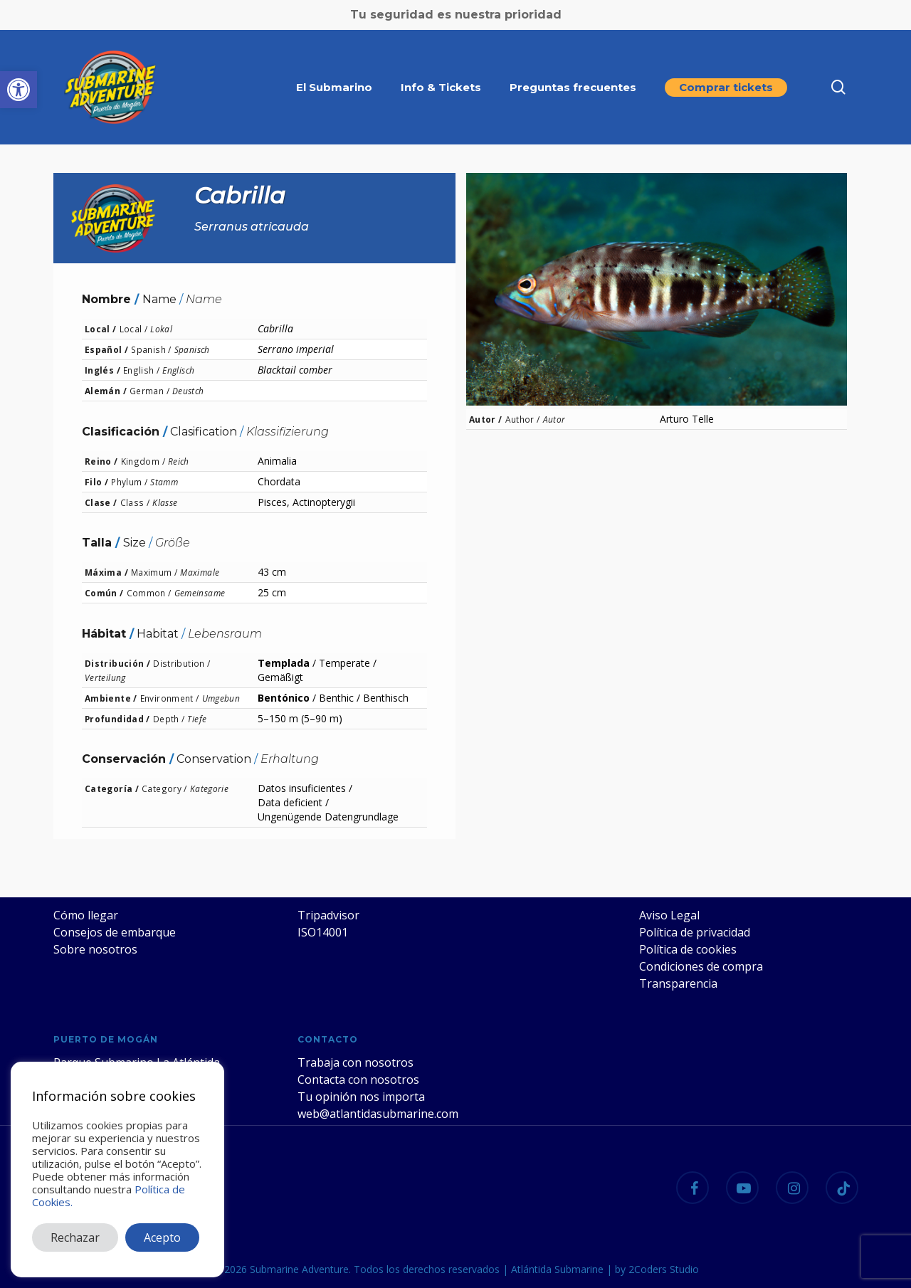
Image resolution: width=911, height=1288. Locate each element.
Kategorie (209, 788)
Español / (106, 349)
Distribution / (181, 663)
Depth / (169, 718)
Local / (101, 328)
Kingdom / (143, 461)
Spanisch (192, 349)
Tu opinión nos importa (361, 1096)
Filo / (96, 481)
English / (141, 370)
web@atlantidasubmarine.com (377, 1113)
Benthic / (339, 697)
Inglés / (102, 370)
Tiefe (196, 718)
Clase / (101, 502)
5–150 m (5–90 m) (300, 718)
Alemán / (106, 390)
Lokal (161, 328)
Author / (522, 419)
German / (149, 390)
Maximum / (154, 572)
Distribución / (117, 663)
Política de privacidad (694, 932)
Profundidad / (117, 718)
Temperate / (347, 663)
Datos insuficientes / (305, 788)
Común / (104, 592)
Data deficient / (293, 802)
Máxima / (106, 572)
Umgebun (221, 698)
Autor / (485, 419)
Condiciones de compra (701, 966)
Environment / (169, 698)
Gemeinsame (200, 592)
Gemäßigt (280, 677)
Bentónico (284, 697)
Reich (178, 461)
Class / (135, 502)
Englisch (178, 370)
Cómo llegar (85, 915)
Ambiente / (111, 698)
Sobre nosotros (95, 949)
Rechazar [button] (75, 1237)
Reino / (101, 461)
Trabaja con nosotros (355, 1062)
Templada (284, 663)
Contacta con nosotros (358, 1079)
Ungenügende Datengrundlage (328, 816)
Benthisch (386, 697)
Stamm (164, 481)
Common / (149, 592)
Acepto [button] (162, 1237)
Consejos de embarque (114, 932)
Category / (164, 788)
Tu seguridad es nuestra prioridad (456, 14)
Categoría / (112, 788)
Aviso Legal (669, 915)
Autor (554, 419)
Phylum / (129, 481)
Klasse (164, 502)
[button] (18, 89)
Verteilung (105, 677)
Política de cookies (688, 949)
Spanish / (151, 349)
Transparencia (678, 983)
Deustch (188, 390)
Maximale (199, 572)
